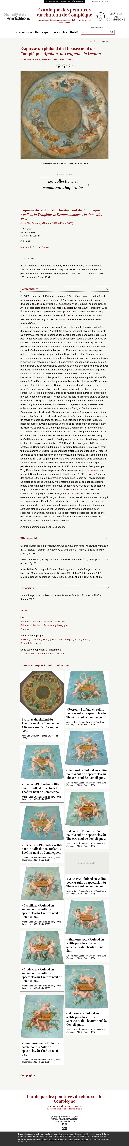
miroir (77, 639)
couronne (35, 639)
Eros (45, 639)
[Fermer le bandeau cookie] (126, 1133)
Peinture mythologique (55, 625)
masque (68, 639)
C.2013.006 (71, 493)
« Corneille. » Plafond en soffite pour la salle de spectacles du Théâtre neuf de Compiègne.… (42, 849)
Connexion (105, 1)
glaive (53, 639)
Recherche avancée (98, 28)
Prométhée (26, 643)
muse (85, 639)
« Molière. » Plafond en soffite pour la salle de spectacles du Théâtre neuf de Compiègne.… (86, 835)
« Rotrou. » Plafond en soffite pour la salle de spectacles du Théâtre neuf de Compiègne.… (86, 713)
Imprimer (105, 42)
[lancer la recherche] (112, 32)
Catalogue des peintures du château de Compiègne (64, 16)
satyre (37, 643)
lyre (60, 639)
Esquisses (25, 629)
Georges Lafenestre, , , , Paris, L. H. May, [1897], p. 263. (64, 549)
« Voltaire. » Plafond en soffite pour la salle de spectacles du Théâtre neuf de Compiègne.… (86, 883)
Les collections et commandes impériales (63, 185)
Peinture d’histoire (30, 621)
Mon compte (96, 1)
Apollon (24, 639)
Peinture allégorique (54, 621)
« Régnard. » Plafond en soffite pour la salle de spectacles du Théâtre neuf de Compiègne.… (86, 774)
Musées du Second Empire (34, 247)
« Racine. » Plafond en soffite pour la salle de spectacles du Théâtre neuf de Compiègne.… (41, 788)
